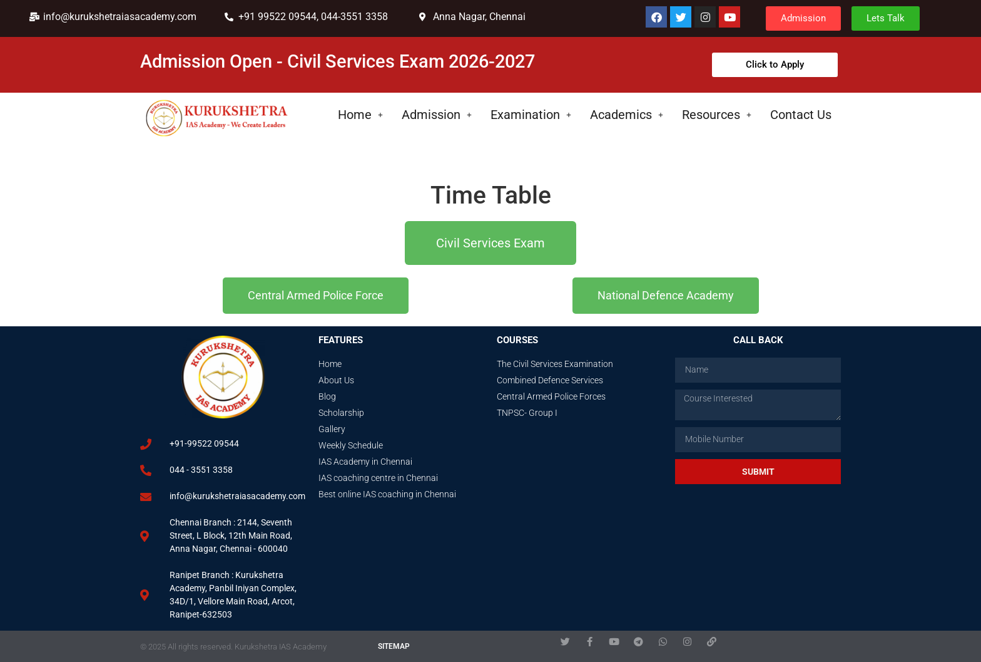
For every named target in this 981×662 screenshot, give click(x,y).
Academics (626, 114)
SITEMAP (394, 646)
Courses (517, 340)
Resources (716, 114)
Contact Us (800, 114)
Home (360, 114)
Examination (530, 114)
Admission (437, 114)
